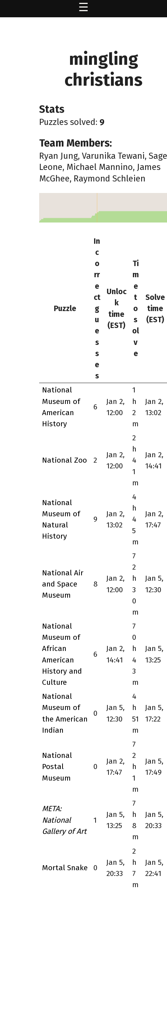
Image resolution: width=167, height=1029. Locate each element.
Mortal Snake (65, 867)
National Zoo (64, 460)
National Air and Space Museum (62, 584)
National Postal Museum (57, 766)
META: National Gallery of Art (64, 820)
